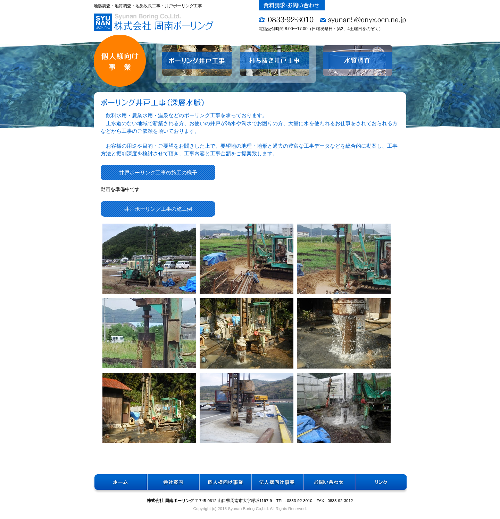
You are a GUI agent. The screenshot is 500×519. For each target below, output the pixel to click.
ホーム (119, 483)
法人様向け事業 (276, 483)
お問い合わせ (328, 483)
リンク (381, 483)
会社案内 (172, 483)
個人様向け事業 (224, 483)
